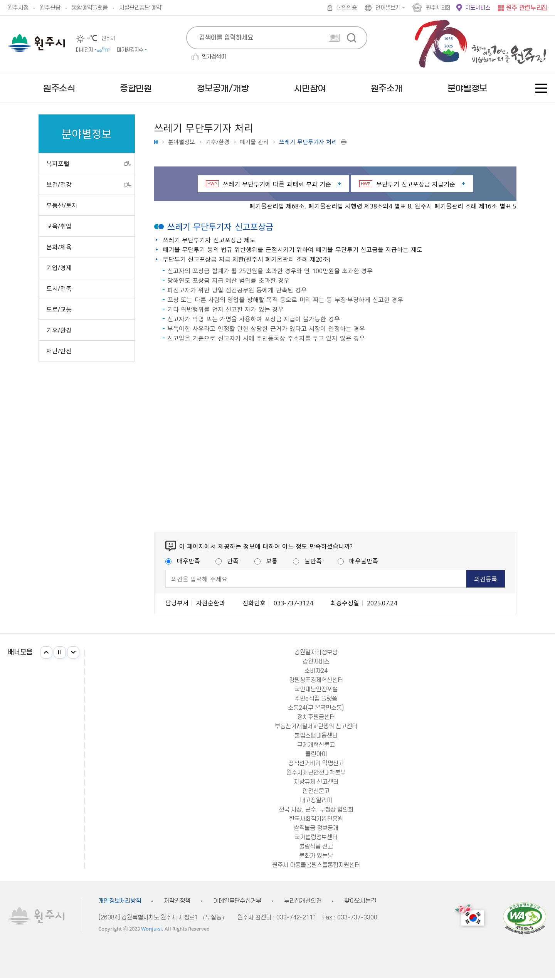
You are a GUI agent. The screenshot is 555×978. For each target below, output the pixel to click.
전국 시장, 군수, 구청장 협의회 (316, 809)
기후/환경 (217, 142)
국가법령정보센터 (316, 837)
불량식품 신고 (316, 846)
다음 (73, 652)
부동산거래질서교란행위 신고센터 (316, 726)
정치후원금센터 (316, 717)
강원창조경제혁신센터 (316, 680)
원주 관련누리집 (526, 8)
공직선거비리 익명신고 (316, 763)
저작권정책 (177, 901)
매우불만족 (358, 560)
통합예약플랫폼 (90, 7)
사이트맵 (541, 88)
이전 (46, 652)
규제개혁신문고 (316, 744)
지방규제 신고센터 (316, 781)
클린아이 (316, 754)
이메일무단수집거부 (237, 901)
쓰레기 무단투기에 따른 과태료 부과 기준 (268, 183)
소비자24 (316, 670)
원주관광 (50, 7)
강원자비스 (316, 661)
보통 (266, 560)
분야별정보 (181, 142)
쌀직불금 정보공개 (316, 828)
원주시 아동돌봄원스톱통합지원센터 (316, 865)
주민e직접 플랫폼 (315, 698)
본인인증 (347, 8)
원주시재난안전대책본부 (316, 772)
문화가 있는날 (316, 855)
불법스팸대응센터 (316, 735)
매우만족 (182, 560)
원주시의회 (438, 8)
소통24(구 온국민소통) (316, 707)
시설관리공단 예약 (140, 7)
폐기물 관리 (254, 142)
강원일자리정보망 (316, 652)
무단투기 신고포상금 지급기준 (407, 183)
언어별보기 (387, 8)
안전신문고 (316, 791)
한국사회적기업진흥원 (316, 818)
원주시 (36, 43)
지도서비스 (477, 8)
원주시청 (18, 7)
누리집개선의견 (302, 901)
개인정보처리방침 (119, 901)
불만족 (307, 560)
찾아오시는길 (360, 901)
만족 (227, 560)
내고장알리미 (316, 800)
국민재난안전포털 (316, 689)
